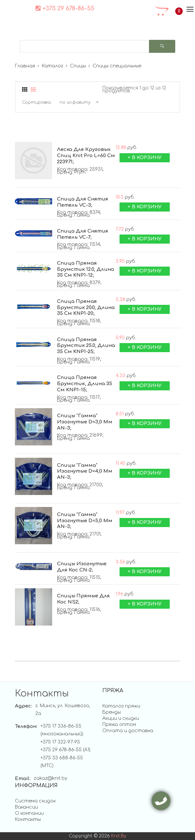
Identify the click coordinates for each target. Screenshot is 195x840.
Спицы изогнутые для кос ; (82, 567)
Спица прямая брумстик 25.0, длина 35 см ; (86, 346)
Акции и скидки (120, 718)
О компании (29, 813)
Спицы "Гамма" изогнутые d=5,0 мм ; (84, 521)
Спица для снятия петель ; (82, 202)
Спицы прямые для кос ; (83, 599)
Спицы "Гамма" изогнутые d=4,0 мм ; (84, 472)
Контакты (28, 819)
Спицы (78, 65)
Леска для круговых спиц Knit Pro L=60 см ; (86, 156)
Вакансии (26, 807)
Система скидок (35, 801)
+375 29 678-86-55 (64, 8)
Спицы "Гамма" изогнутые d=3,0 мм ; (84, 422)
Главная (25, 65)
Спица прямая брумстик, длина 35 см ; (84, 384)
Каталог (52, 65)
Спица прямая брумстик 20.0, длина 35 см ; (86, 308)
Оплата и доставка (127, 730)
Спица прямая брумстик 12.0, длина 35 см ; (85, 269)
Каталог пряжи (121, 706)
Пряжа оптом (119, 724)
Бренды (111, 712)
